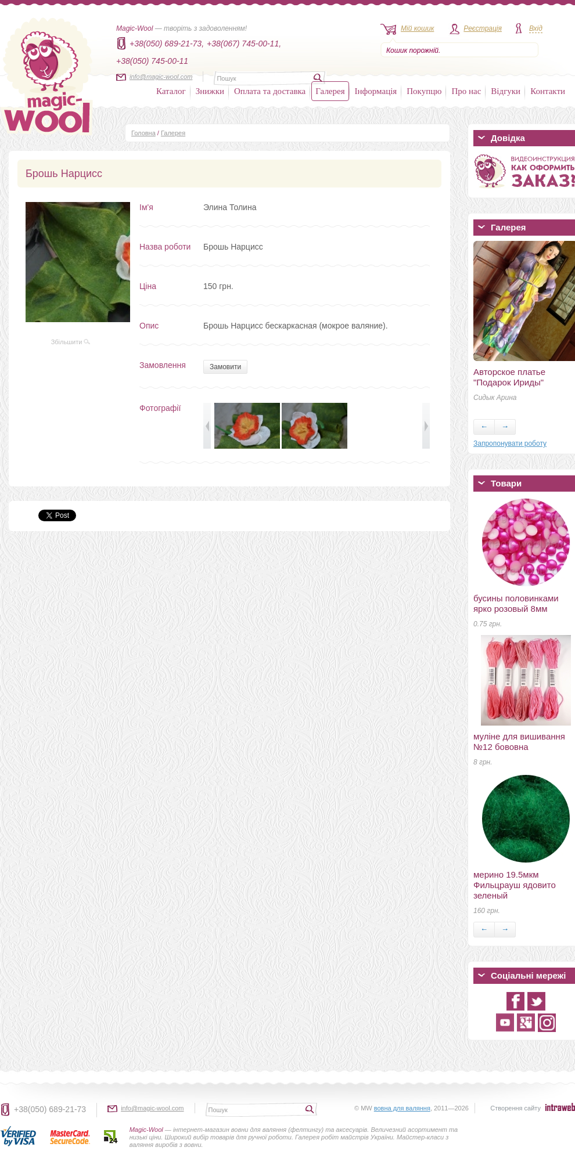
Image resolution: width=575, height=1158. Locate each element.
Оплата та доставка (270, 91)
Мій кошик (417, 28)
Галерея (329, 91)
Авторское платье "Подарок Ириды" (509, 377)
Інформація (376, 91)
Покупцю (424, 91)
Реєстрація (482, 28)
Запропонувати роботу (510, 443)
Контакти (547, 91)
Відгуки (505, 91)
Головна (143, 132)
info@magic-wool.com (161, 76)
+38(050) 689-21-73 (50, 1109)
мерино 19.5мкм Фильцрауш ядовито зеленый (514, 885)
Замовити (225, 367)
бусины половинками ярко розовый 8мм (516, 603)
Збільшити (71, 341)
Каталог (171, 91)
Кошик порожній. (413, 50)
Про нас (466, 91)
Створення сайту (515, 1108)
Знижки (210, 91)
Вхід (535, 28)
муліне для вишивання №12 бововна (519, 741)
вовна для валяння (402, 1108)
